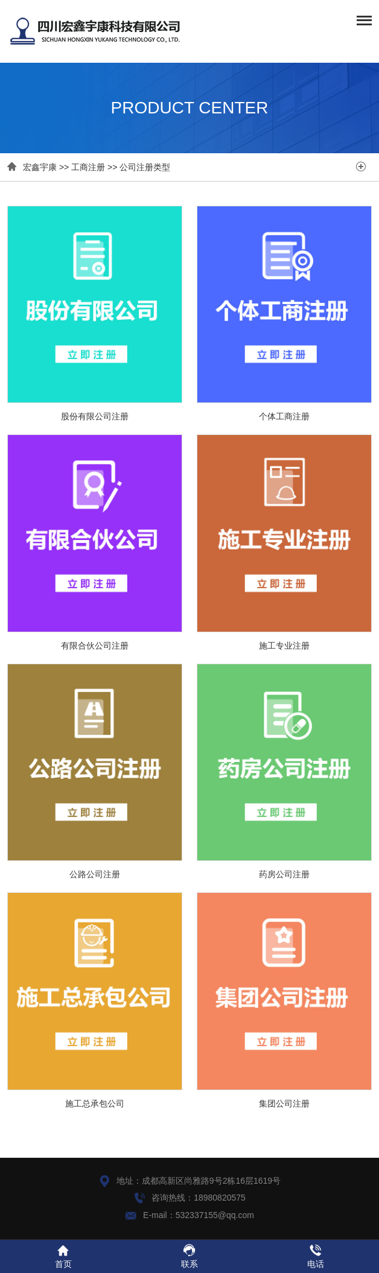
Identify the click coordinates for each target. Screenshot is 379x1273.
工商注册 (88, 167)
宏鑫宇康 (40, 167)
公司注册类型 (144, 167)
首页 (63, 1256)
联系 (189, 1256)
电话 (315, 1256)
